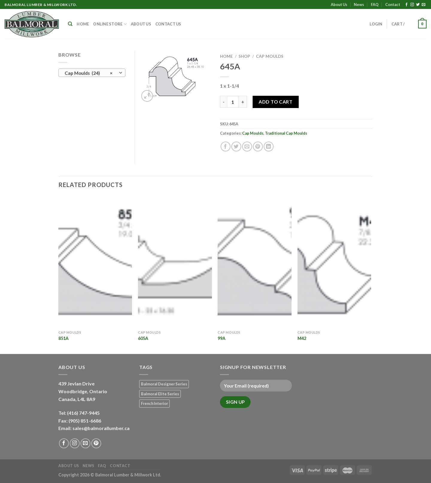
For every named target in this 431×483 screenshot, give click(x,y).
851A (63, 338)
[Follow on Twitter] (418, 5)
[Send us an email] (423, 5)
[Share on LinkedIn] (269, 146)
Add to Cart (275, 101)
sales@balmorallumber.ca (101, 428)
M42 (302, 338)
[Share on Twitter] (236, 146)
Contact (392, 4)
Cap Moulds (269, 56)
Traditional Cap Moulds (286, 133)
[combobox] (91, 73)
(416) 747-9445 (84, 413)
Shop (244, 56)
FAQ (375, 4)
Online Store (110, 24)
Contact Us (168, 24)
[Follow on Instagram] (412, 5)
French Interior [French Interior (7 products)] (154, 403)
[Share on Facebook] (225, 146)
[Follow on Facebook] (406, 5)
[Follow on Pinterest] (96, 443)
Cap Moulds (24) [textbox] (89, 73)
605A (143, 338)
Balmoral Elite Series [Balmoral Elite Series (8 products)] (160, 393)
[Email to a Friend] (247, 146)
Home (83, 24)
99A (221, 338)
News (359, 4)
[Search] (70, 24)
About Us (339, 4)
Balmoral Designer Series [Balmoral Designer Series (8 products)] (164, 384)
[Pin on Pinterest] (258, 146)
